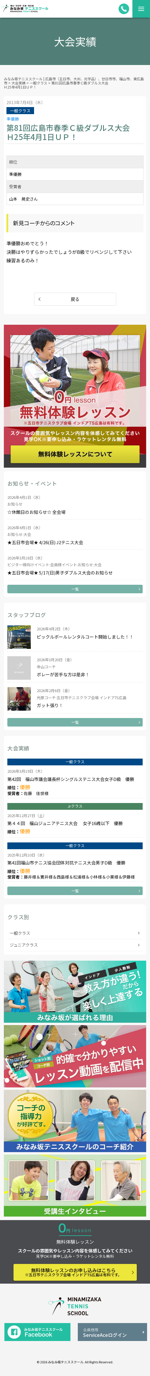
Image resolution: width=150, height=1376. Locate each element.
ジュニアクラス (24, 945)
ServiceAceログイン (112, 1332)
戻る (75, 299)
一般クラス (20, 933)
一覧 (75, 589)
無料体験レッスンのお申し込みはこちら (73, 1272)
